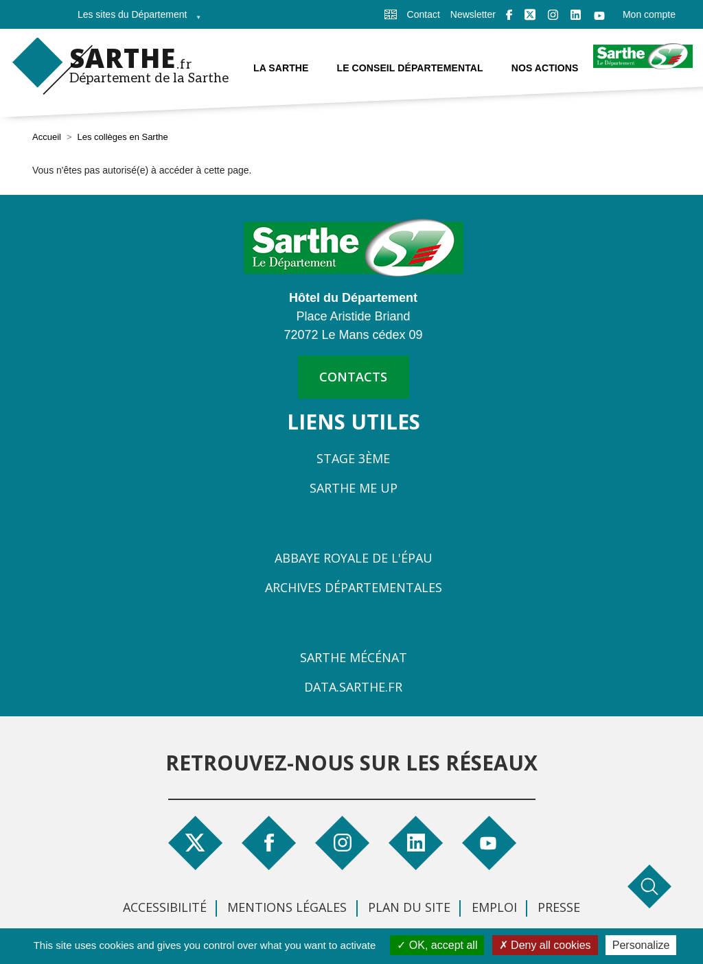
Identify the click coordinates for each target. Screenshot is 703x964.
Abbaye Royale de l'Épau (354, 558)
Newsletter (473, 14)
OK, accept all (437, 945)
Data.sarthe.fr (353, 687)
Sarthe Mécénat (353, 657)
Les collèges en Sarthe (123, 137)
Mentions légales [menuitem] (287, 907)
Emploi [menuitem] (494, 907)
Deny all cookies (545, 945)
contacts (353, 376)
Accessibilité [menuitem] (165, 907)
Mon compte (649, 14)
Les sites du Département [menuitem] (135, 19)
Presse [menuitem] (559, 907)
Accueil (46, 137)
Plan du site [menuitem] (409, 907)
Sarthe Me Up (353, 488)
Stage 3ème (353, 458)
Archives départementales (353, 587)
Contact (423, 14)
